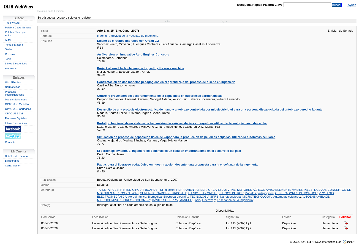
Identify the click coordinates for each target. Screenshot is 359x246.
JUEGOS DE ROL (231, 193)
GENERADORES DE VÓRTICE (296, 193)
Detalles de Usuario (16, 156)
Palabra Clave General (18, 27)
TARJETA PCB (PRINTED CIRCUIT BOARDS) (127, 189)
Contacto (10, 142)
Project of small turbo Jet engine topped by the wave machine (140, 68)
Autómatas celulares (286, 196)
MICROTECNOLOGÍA (257, 196)
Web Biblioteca (13, 82)
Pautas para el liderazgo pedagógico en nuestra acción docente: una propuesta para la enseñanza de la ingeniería (177, 164)
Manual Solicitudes (16, 99)
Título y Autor (12, 22)
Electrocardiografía (175, 196)
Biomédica (155, 196)
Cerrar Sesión (13, 165)
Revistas (10, 54)
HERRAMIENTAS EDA (191, 189)
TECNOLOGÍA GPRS (204, 196)
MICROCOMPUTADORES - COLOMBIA (123, 200)
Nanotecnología (230, 196)
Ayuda (351, 5)
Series (8, 49)
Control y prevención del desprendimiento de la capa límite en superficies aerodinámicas (160, 95)
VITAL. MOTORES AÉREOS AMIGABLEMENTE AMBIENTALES (270, 189)
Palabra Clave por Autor (15, 34)
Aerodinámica (137, 196)
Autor (8, 40)
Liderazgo (208, 200)
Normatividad (12, 87)
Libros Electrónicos (16, 63)
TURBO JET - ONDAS (202, 193)
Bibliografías (12, 160)
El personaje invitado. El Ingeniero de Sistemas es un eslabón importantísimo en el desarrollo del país (169, 150)
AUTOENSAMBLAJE (315, 196)
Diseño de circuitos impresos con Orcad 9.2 (128, 40)
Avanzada (10, 68)
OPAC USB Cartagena (18, 109)
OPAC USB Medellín (17, 104)
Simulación (167, 189)
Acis (198, 200)
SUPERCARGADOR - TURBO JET (163, 193)
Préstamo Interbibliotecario (14, 93)
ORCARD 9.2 (217, 189)
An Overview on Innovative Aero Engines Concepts (133, 54)
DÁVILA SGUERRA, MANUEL (172, 200)
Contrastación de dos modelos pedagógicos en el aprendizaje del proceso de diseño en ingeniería (166, 82)
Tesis (8, 59)
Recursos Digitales (16, 118)
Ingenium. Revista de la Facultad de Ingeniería (127, 35)
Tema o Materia (14, 44)
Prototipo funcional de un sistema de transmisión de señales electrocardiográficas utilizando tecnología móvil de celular (182, 123)
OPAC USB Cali (14, 113)
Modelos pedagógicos (259, 193)
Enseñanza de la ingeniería (235, 200)
